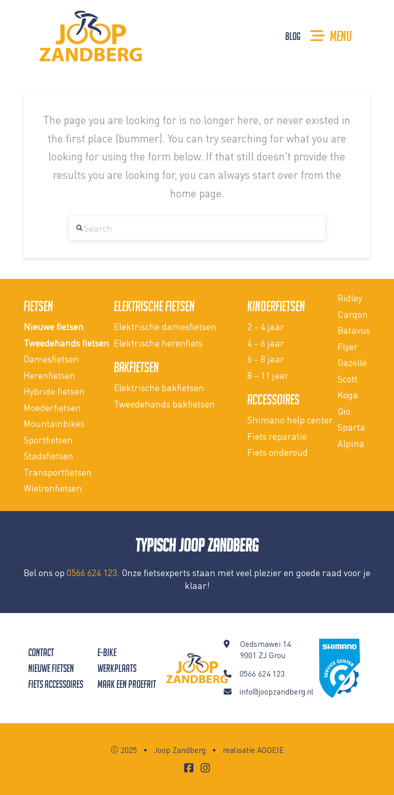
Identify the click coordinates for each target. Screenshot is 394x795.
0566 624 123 (92, 572)
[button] (331, 36)
